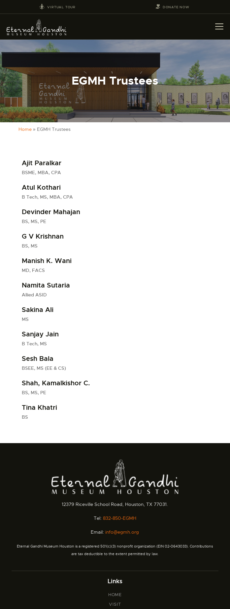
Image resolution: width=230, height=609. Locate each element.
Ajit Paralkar (41, 163)
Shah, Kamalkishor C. (56, 383)
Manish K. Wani (47, 261)
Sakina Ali (37, 310)
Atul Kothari (41, 188)
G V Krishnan (43, 237)
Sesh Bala (37, 359)
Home (25, 129)
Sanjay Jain (40, 334)
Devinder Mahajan (51, 212)
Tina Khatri (39, 408)
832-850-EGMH (119, 518)
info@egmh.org (122, 532)
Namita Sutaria (46, 285)
